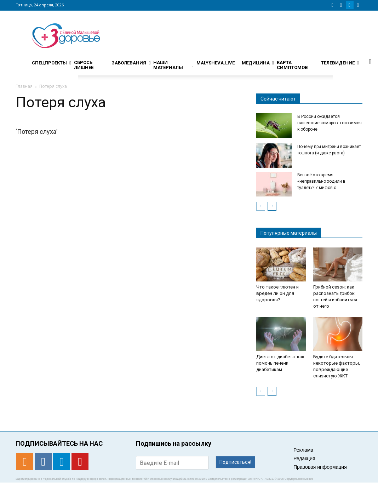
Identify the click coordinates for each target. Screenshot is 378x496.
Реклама (303, 450)
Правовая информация (320, 467)
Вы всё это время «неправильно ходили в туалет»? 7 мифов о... (321, 181)
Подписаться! (235, 462)
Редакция (304, 458)
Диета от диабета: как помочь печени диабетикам (280, 363)
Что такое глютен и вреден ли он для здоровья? (277, 293)
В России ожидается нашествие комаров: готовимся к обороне (329, 123)
